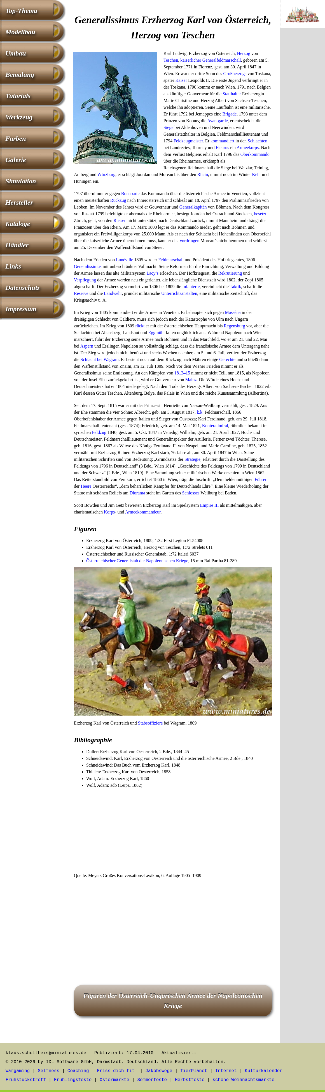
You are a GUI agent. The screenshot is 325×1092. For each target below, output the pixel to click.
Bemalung (19, 74)
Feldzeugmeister (188, 140)
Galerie (15, 159)
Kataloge (17, 223)
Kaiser (181, 80)
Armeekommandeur (143, 512)
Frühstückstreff (26, 1079)
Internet (226, 1071)
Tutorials (18, 96)
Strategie (192, 459)
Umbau (15, 53)
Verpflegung (85, 279)
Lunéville (124, 259)
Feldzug (99, 432)
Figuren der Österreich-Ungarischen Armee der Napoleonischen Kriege (173, 1000)
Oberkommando (255, 154)
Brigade (230, 114)
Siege (168, 127)
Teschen (170, 60)
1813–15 (182, 373)
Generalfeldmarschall (221, 60)
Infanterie (191, 286)
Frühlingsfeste (73, 1079)
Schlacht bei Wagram (100, 359)
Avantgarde (217, 120)
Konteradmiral (215, 425)
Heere (86, 486)
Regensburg (234, 325)
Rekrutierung (230, 273)
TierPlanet (193, 1071)
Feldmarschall (171, 259)
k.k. (200, 412)
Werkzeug (18, 117)
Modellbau (20, 32)
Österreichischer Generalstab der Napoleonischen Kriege (137, 560)
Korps (109, 512)
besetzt (260, 213)
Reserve (81, 293)
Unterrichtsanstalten (179, 293)
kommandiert (222, 140)
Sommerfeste (152, 1079)
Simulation (20, 181)
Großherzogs (235, 73)
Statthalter (232, 93)
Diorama (137, 493)
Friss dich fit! (117, 1071)
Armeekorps (248, 147)
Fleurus (222, 147)
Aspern (86, 346)
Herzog (243, 53)
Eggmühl (156, 332)
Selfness (48, 1071)
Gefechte (227, 359)
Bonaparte (130, 193)
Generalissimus (88, 266)
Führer (261, 479)
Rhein (202, 174)
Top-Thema (21, 10)
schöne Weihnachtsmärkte (243, 1079)
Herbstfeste (190, 1079)
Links (13, 266)
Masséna (233, 312)
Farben (15, 138)
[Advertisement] (173, 831)
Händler (17, 245)
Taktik (235, 286)
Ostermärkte (114, 1079)
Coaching (78, 1071)
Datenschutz (22, 287)
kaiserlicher (190, 60)
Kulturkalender (263, 1071)
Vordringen (189, 240)
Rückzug (118, 200)
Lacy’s (152, 273)
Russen (119, 220)
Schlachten (257, 140)
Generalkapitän (193, 207)
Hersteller (19, 202)
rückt (139, 325)
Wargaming (18, 1071)
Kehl (256, 174)
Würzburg (106, 174)
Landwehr (113, 293)
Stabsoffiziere (150, 723)
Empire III (209, 505)
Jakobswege (158, 1071)
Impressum (20, 309)
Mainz (191, 379)
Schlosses (191, 493)
